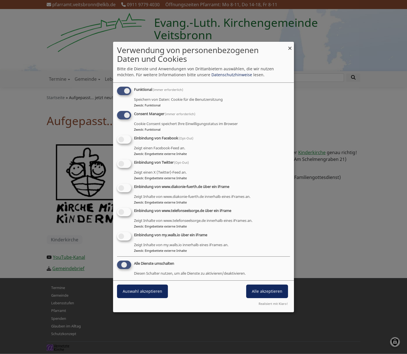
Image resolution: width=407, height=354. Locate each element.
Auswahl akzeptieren (142, 291)
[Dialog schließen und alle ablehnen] (289, 45)
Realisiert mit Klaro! (273, 303)
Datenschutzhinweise (231, 74)
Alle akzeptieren (267, 291)
